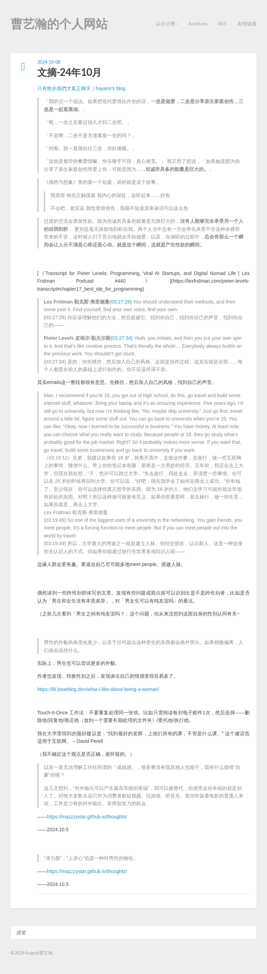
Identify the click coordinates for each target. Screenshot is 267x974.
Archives (198, 23)
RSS (222, 23)
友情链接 (247, 23)
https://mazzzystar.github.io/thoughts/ (87, 816)
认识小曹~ (167, 23)
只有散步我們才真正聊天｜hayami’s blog (81, 88)
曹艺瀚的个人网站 (59, 23)
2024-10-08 (48, 62)
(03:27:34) (122, 338)
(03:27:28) (121, 302)
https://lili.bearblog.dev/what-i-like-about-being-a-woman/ (98, 689)
